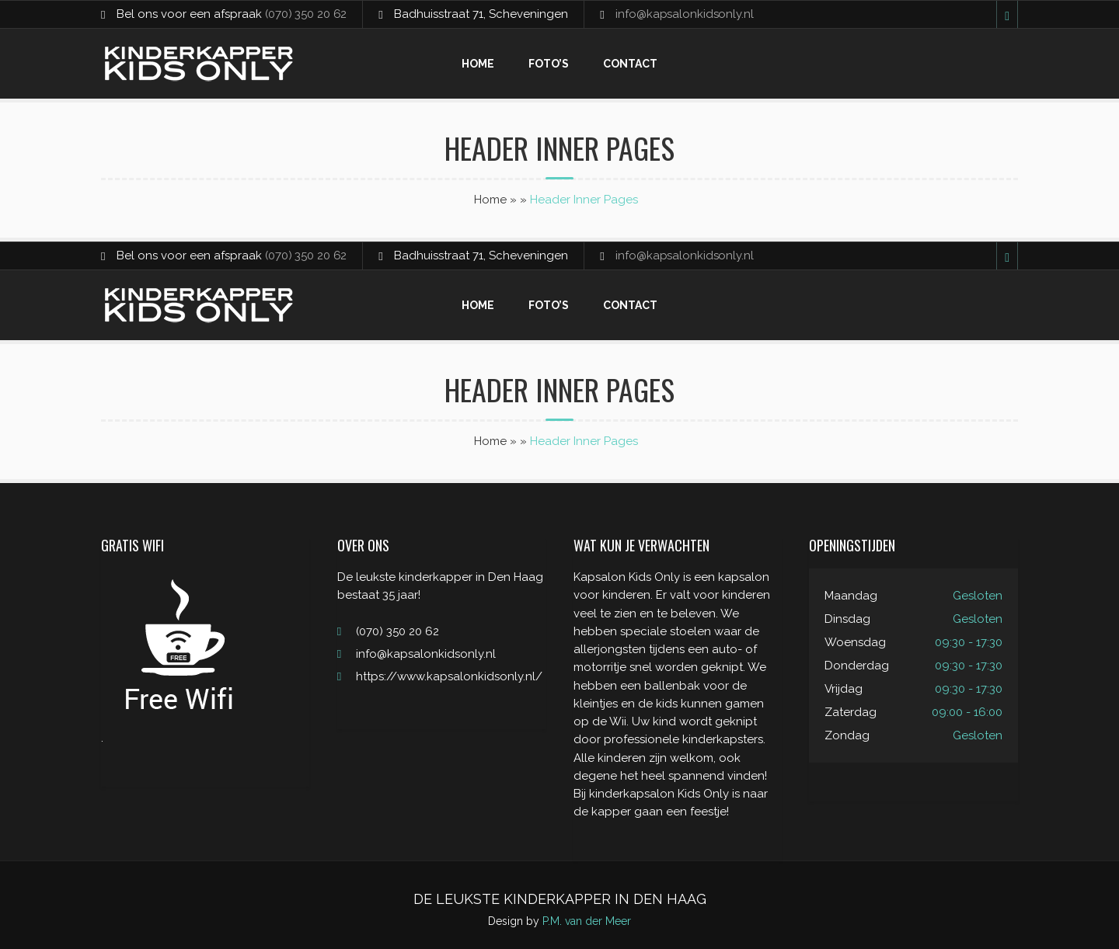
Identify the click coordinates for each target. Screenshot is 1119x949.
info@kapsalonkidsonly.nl (687, 14)
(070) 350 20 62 (306, 14)
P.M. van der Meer (586, 921)
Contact (630, 63)
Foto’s (548, 63)
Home (478, 63)
